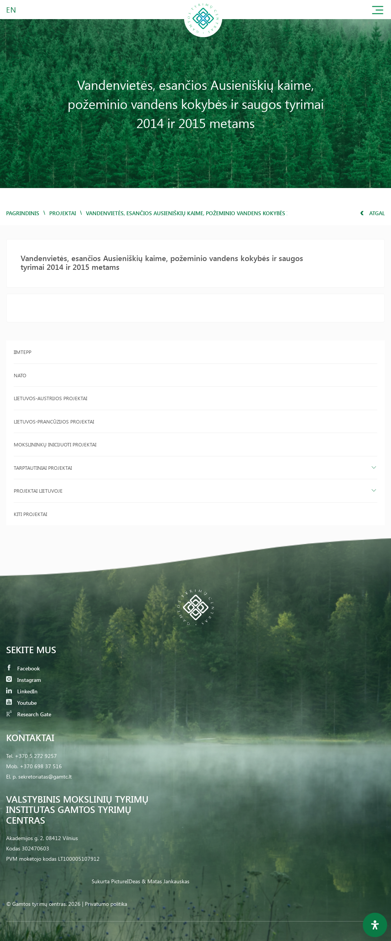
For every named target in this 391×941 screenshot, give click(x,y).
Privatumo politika (106, 903)
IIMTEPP (22, 352)
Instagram (23, 679)
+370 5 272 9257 (36, 755)
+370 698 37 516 (41, 766)
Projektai (62, 213)
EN (11, 9)
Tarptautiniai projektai (43, 467)
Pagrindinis (22, 213)
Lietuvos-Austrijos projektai (50, 398)
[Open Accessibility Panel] (375, 925)
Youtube (21, 702)
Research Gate (28, 714)
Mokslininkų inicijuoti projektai (55, 444)
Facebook (23, 668)
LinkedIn (21, 691)
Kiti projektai (30, 514)
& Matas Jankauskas (165, 881)
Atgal (372, 213)
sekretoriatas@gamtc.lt (45, 776)
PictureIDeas (125, 881)
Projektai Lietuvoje (38, 490)
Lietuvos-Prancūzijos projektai (54, 421)
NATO (20, 375)
